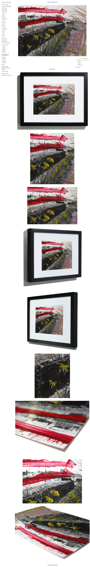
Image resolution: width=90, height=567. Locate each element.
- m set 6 (3, 25)
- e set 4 (3, 32)
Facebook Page (5, 66)
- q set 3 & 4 (4, 18)
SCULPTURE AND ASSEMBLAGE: (5, 55)
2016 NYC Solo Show (6, 67)
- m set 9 (3, 21)
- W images (4, 62)
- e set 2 (3, 35)
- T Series (3, 58)
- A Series (3, 57)
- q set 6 (3, 15)
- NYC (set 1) (4, 12)
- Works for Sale (5, 4)
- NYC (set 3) (4, 9)
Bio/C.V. (3, 64)
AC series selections (6, 42)
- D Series (4, 50)
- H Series (4, 49)
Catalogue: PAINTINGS (6, 2)
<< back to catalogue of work (52, 1)
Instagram (4, 69)
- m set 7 (3, 24)
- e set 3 (3, 34)
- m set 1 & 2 (4, 29)
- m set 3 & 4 (4, 28)
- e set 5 (3, 31)
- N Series (4, 59)
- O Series (4, 61)
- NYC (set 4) (4, 8)
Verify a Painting (5, 73)
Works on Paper (5, 44)
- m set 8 (3, 22)
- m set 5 (3, 26)
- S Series (4, 52)
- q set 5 (3, 16)
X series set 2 (4, 40)
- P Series (3, 48)
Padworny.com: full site (6, 75)
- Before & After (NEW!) (6, 6)
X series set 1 (4, 38)
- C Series (4, 46)
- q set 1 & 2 (4, 19)
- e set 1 (3, 36)
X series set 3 (4, 41)
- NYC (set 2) (4, 10)
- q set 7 (3, 13)
